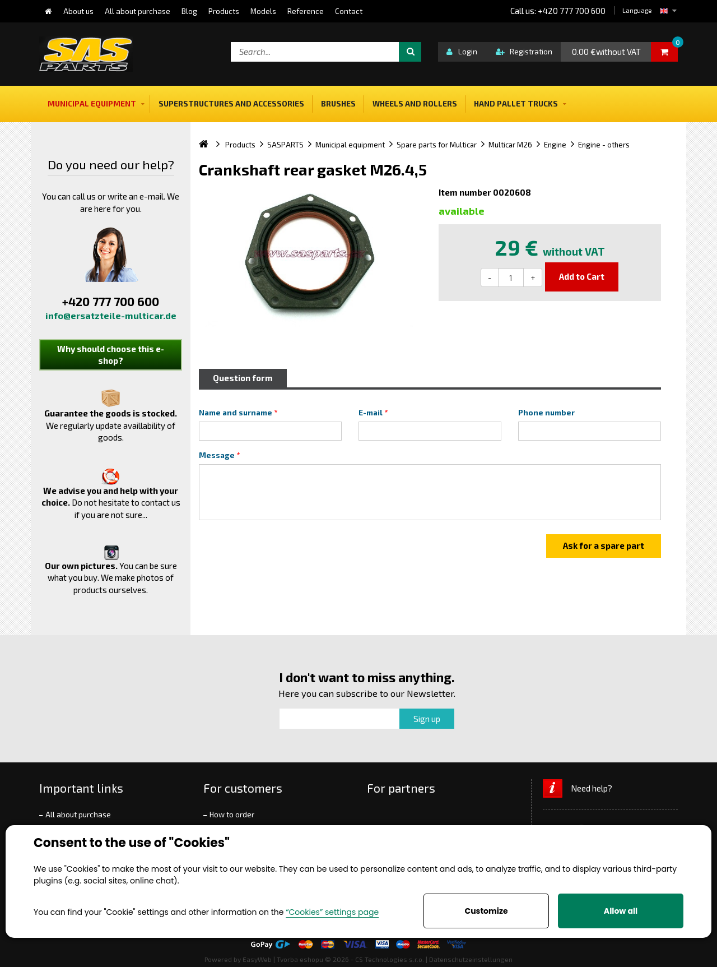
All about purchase (78, 814)
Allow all (620, 911)
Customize (486, 911)
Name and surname (235, 412)
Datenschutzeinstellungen (471, 959)
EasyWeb (257, 959)
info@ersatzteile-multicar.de (110, 315)
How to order (231, 814)
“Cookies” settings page (332, 912)
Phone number (546, 412)
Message (217, 455)
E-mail (370, 412)
